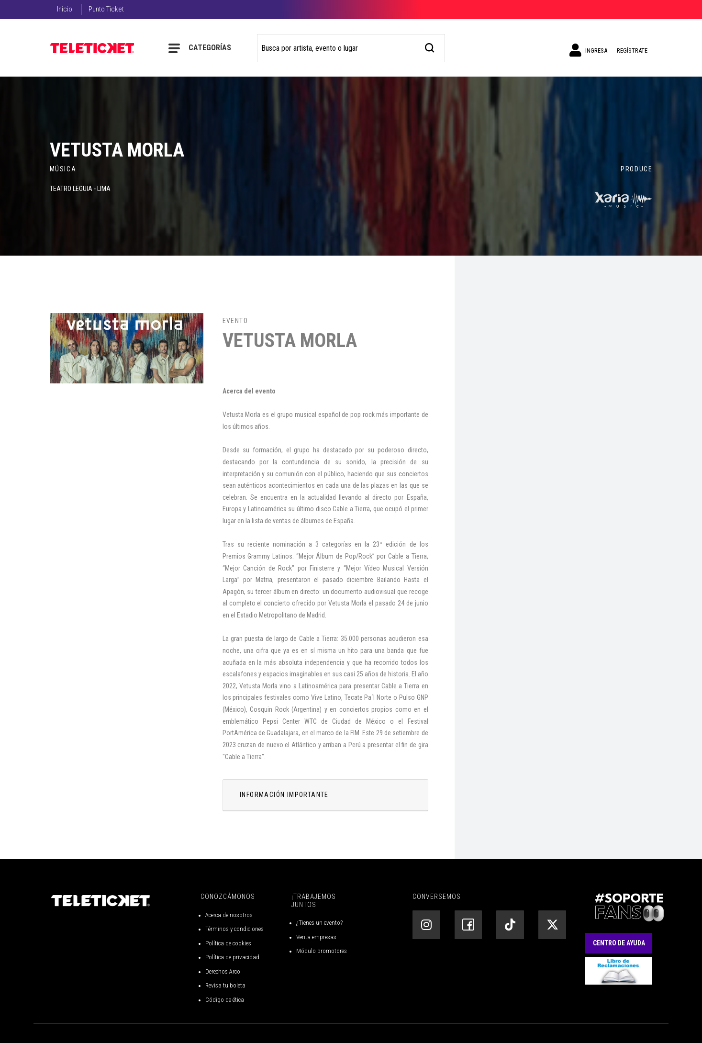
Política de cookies (228, 943)
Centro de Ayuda (619, 943)
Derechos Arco (222, 971)
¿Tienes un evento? (319, 922)
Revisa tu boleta (225, 985)
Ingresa (588, 50)
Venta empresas (316, 937)
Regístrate (632, 50)
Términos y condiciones (234, 928)
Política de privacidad (232, 957)
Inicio (64, 9)
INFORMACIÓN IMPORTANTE (284, 794)
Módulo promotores (321, 950)
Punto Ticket (106, 9)
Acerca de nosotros (229, 915)
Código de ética (224, 999)
